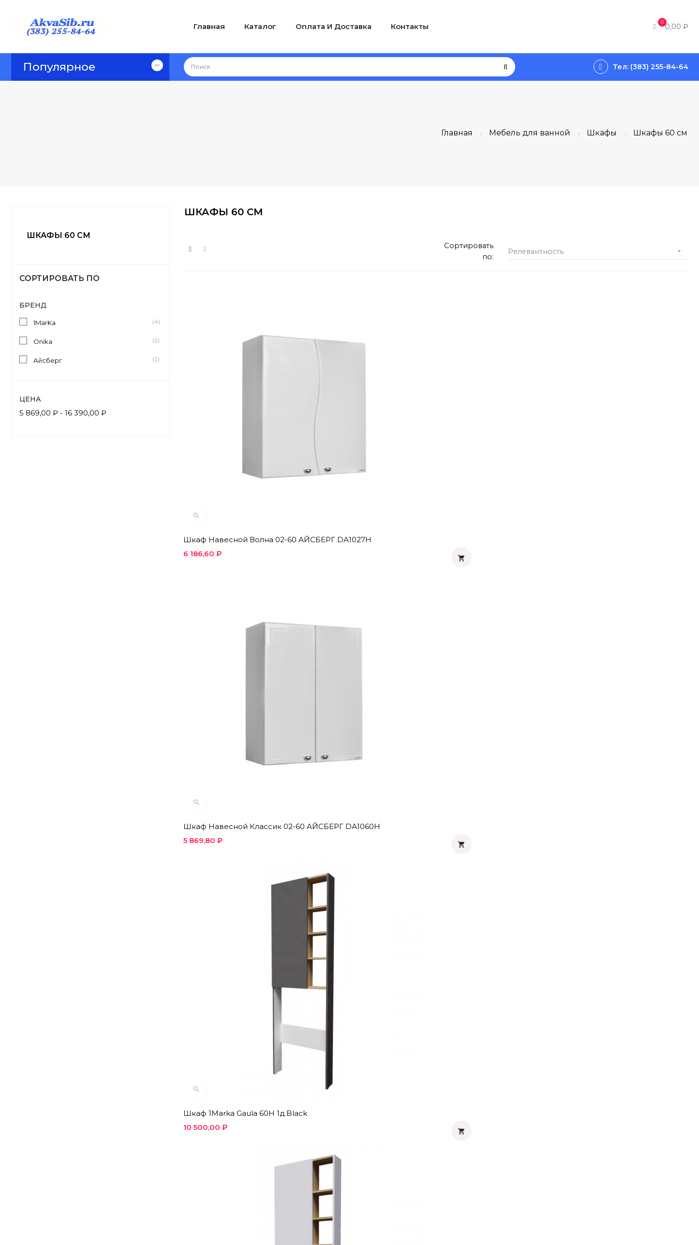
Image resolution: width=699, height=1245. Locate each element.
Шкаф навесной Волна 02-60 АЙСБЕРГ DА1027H (260, 466)
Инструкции (442, 1085)
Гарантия (320, 1111)
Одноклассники (566, 1069)
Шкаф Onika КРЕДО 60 (227, 876)
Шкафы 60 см (58, 235)
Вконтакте (553, 1085)
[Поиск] (349, 66)
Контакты (320, 1144)
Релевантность (597, 253)
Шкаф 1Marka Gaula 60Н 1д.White (247, 673)
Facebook (551, 1102)
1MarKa (92, 322)
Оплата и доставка (342, 1069)
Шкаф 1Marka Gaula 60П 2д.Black (591, 673)
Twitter (545, 1118)
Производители (451, 1102)
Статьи (430, 1069)
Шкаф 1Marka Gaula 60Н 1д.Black (591, 461)
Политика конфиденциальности (349, 1090)
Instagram (552, 1134)
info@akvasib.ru (46, 1173)
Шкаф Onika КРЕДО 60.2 (403, 876)
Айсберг (92, 360)
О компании (326, 1128)
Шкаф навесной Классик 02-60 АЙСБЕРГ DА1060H (417, 466)
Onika (92, 341)
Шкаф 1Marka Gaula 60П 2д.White (420, 673)
